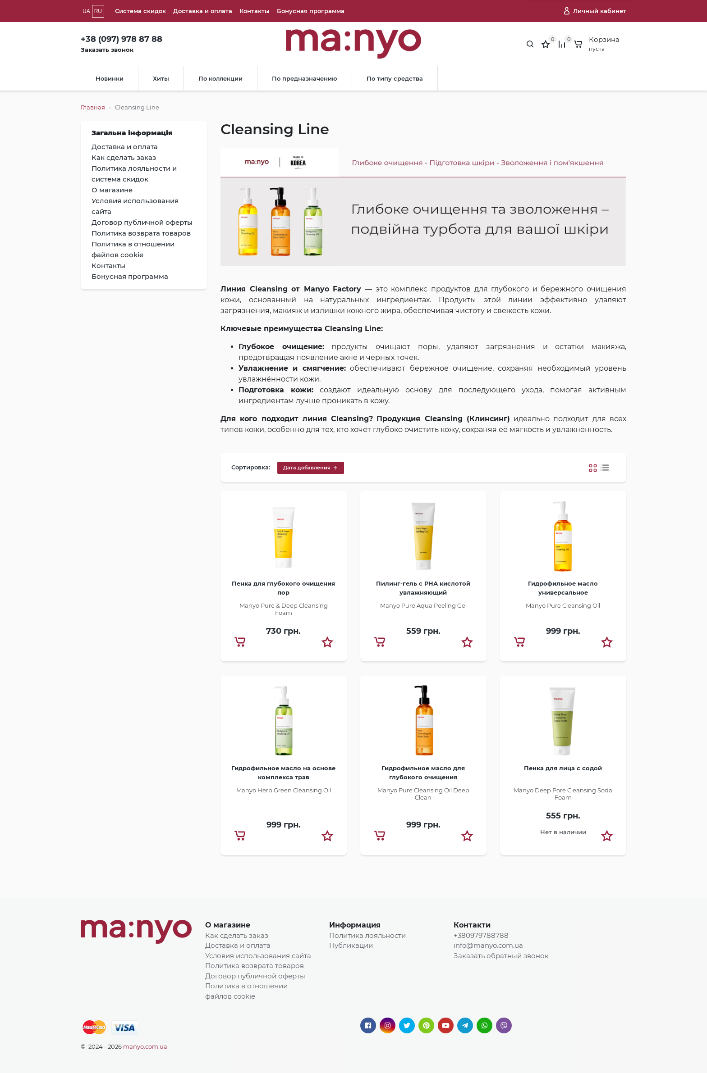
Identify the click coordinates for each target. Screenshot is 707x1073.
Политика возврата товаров (254, 965)
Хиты (161, 78)
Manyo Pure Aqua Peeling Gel (423, 605)
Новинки (110, 78)
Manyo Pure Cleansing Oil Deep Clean (423, 794)
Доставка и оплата (202, 10)
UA (86, 11)
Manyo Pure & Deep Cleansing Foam (283, 609)
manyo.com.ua (145, 1046)
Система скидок (140, 10)
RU (98, 11)
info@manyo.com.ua (488, 945)
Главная (93, 107)
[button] (327, 642)
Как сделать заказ (236, 935)
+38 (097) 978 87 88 (121, 39)
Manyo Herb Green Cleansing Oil (283, 790)
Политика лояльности (367, 935)
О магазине (227, 925)
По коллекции (220, 78)
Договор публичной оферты (255, 976)
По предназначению (304, 78)
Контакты (254, 10)
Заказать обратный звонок (501, 955)
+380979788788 (481, 935)
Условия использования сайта (258, 955)
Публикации (351, 945)
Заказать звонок (107, 49)
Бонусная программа (310, 10)
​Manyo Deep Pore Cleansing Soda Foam (563, 794)
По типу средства (395, 78)
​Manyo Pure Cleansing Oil (563, 605)
